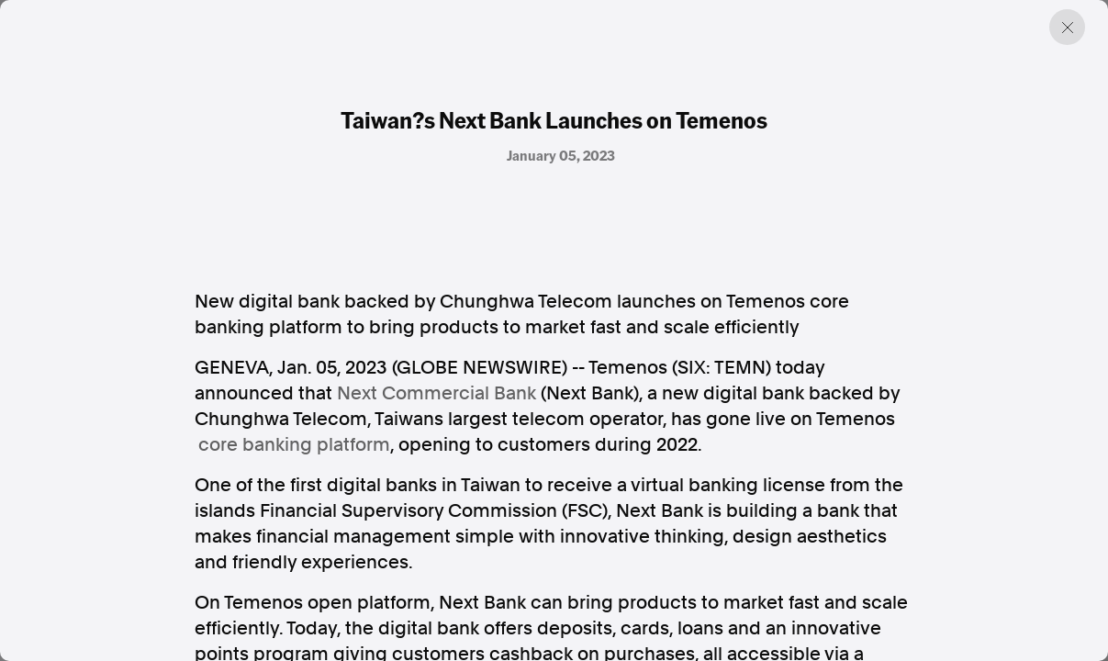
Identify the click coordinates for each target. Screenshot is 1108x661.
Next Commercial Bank (436, 393)
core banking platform (294, 444)
